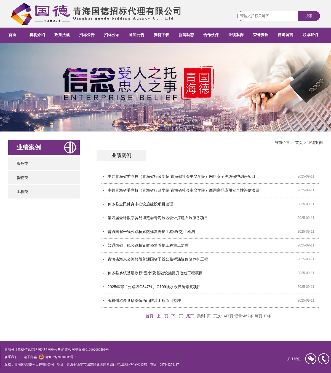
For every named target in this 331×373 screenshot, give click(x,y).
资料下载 (161, 35)
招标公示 (111, 35)
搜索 (309, 16)
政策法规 (62, 35)
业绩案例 (236, 35)
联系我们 (310, 35)
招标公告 (87, 35)
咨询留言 (285, 35)
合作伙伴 (211, 35)
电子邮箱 (30, 357)
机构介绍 (37, 35)
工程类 (22, 191)
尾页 (190, 316)
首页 (12, 35)
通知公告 (136, 35)
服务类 (22, 163)
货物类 (22, 177)
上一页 (162, 316)
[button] (163, 126)
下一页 (177, 316)
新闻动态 (186, 35)
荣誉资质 (260, 35)
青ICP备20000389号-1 (61, 357)
